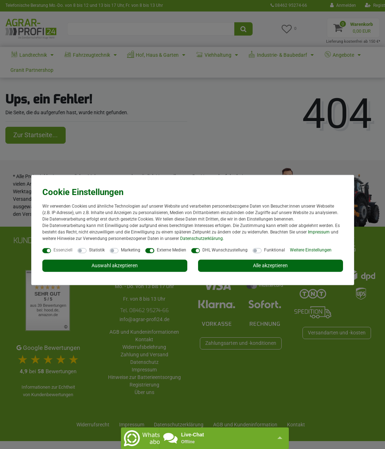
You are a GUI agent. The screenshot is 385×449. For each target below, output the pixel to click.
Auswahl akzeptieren (114, 265)
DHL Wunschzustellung (225, 250)
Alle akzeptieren (270, 265)
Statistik (97, 250)
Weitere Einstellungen (311, 250)
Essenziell (62, 250)
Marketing (130, 250)
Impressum (319, 232)
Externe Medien (171, 250)
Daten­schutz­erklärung (201, 238)
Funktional (274, 250)
